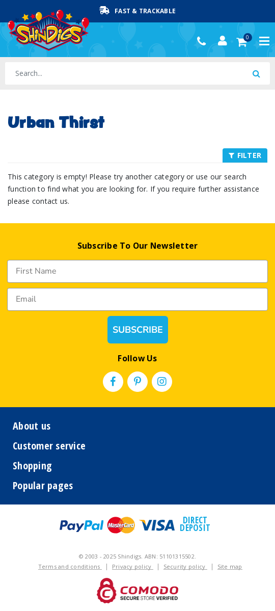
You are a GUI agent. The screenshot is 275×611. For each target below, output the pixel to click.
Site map (229, 566)
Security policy (185, 566)
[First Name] (137, 271)
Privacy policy (132, 566)
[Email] (137, 299)
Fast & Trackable (137, 10)
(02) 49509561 (204, 41)
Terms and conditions (70, 566)
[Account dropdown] (222, 41)
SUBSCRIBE (138, 330)
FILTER (245, 155)
